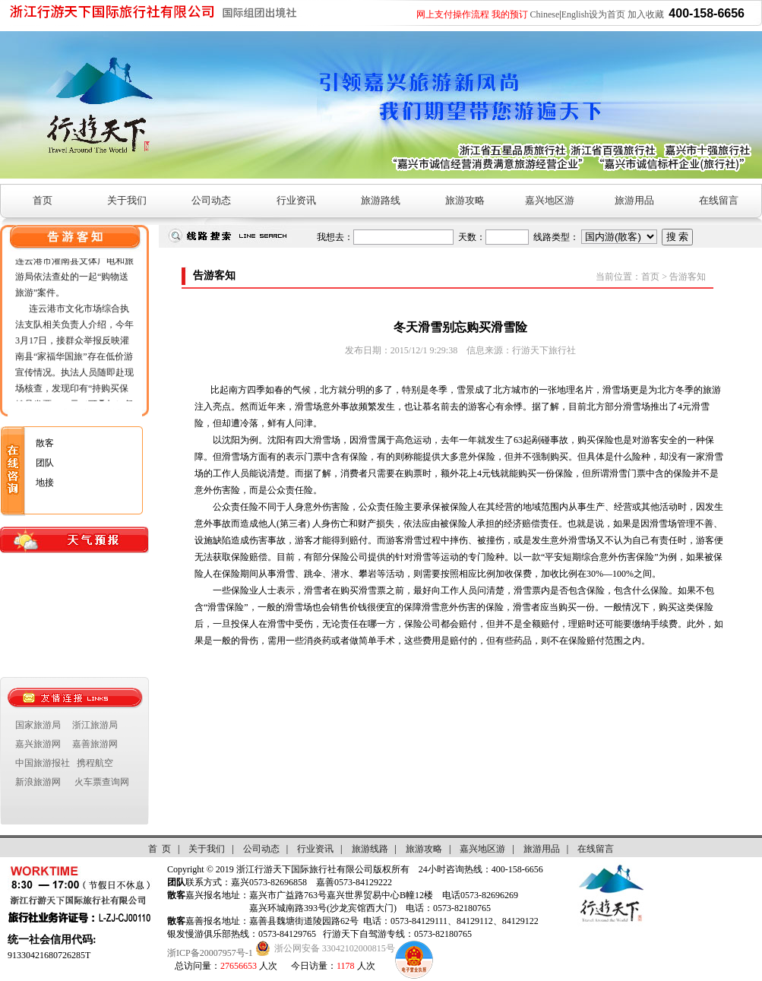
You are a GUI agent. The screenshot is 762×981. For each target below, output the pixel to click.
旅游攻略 (465, 200)
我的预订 (510, 14)
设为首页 (607, 14)
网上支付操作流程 (452, 14)
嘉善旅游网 (95, 744)
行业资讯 (296, 200)
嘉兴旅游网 (38, 744)
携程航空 (95, 763)
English (575, 14)
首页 (42, 200)
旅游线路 (370, 848)
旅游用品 (634, 200)
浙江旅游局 (95, 725)
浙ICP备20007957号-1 (210, 953)
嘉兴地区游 (549, 200)
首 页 (159, 848)
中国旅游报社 (42, 763)
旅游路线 (380, 200)
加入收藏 (646, 14)
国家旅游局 (38, 725)
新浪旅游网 (38, 782)
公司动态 (211, 200)
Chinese (545, 14)
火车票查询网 (101, 782)
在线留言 (718, 200)
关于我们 (127, 200)
